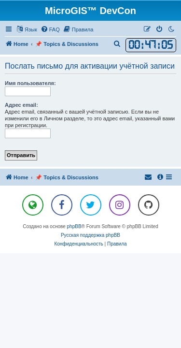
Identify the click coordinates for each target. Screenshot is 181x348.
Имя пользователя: (30, 83)
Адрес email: (21, 105)
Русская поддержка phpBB (90, 235)
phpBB (74, 226)
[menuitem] (50, 29)
